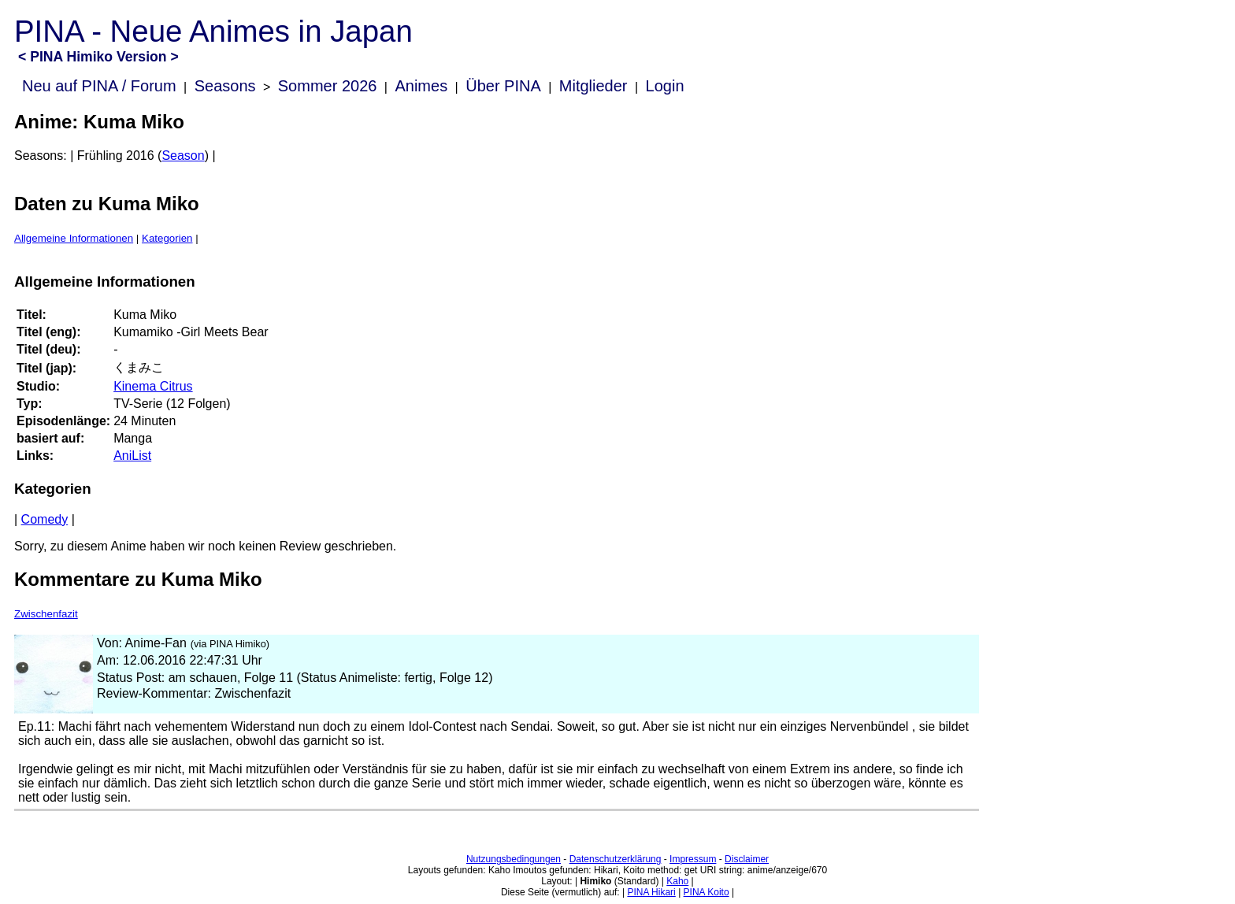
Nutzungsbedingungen (513, 859)
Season (182, 155)
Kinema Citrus (152, 386)
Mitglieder (593, 85)
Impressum (692, 859)
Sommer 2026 (327, 85)
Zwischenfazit (46, 614)
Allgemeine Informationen (73, 238)
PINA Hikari (651, 892)
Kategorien (167, 238)
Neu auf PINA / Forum (99, 85)
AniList (132, 455)
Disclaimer (747, 859)
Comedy (45, 519)
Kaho (677, 881)
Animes (421, 85)
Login (665, 85)
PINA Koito (706, 892)
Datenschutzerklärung (615, 859)
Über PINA (503, 85)
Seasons (225, 85)
